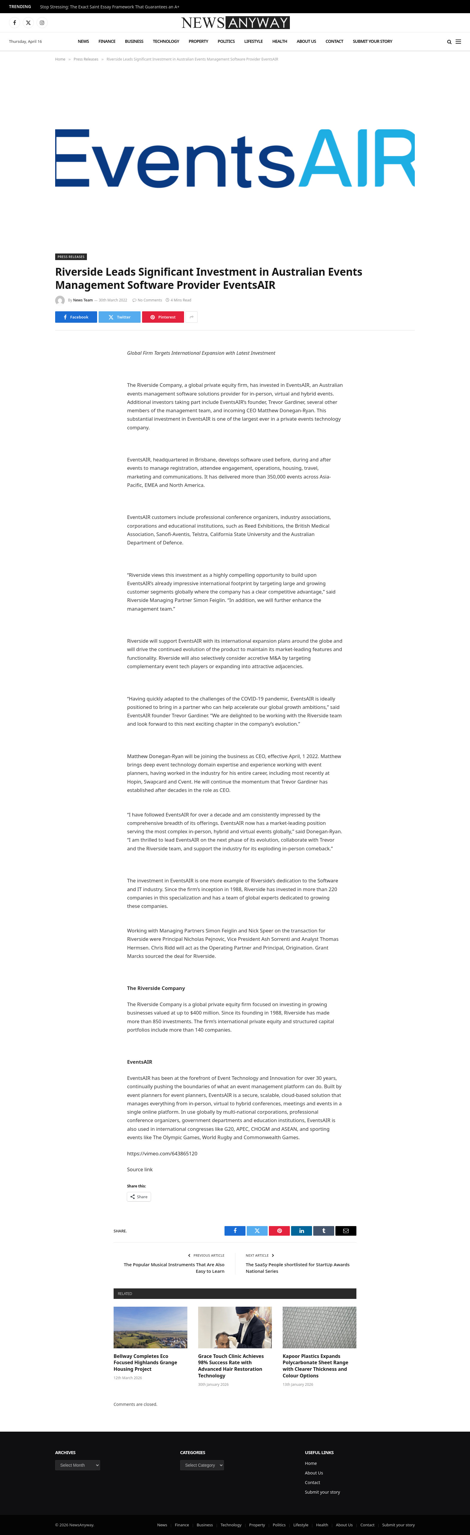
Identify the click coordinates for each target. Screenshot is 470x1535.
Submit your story (372, 41)
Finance (107, 41)
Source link (140, 1169)
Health (279, 41)
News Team (83, 300)
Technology (166, 41)
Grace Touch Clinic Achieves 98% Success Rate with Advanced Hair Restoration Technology (231, 1366)
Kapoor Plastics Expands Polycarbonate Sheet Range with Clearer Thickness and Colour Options (315, 1366)
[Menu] (458, 41)
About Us (306, 41)
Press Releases (71, 256)
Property (198, 41)
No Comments (147, 300)
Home (311, 1463)
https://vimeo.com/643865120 (162, 1153)
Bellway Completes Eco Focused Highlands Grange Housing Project (145, 1363)
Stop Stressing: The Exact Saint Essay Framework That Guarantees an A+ (110, 7)
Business (134, 41)
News (83, 41)
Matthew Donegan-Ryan (155, 756)
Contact (334, 41)
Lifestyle (253, 41)
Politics (226, 41)
